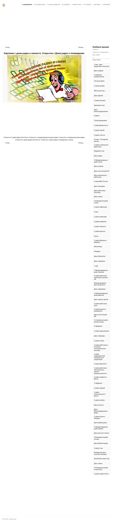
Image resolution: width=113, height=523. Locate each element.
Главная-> (95, 49)
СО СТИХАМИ (87, 4)
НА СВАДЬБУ (66, 4)
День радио (96, 55)
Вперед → (82, 47)
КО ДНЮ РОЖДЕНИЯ (53, 4)
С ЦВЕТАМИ (96, 4)
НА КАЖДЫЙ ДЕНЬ (39, 4)
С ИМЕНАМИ (106, 4)
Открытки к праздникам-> (100, 52)
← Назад (6, 47)
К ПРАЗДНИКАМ (27, 4)
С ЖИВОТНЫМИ (76, 4)
